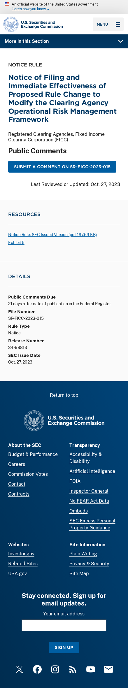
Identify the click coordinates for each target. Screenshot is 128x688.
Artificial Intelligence (92, 471)
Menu (108, 24)
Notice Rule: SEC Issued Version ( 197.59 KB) (52, 234)
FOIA (74, 481)
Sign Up (64, 647)
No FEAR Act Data (89, 501)
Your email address (64, 614)
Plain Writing (83, 554)
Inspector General (88, 491)
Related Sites (23, 563)
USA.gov (17, 573)
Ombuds (78, 511)
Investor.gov (21, 554)
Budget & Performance (33, 454)
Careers (16, 464)
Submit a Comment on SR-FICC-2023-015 (62, 166)
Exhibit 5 (16, 242)
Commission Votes (28, 474)
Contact (16, 484)
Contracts (18, 494)
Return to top (64, 395)
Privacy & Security (89, 563)
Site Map (79, 573)
